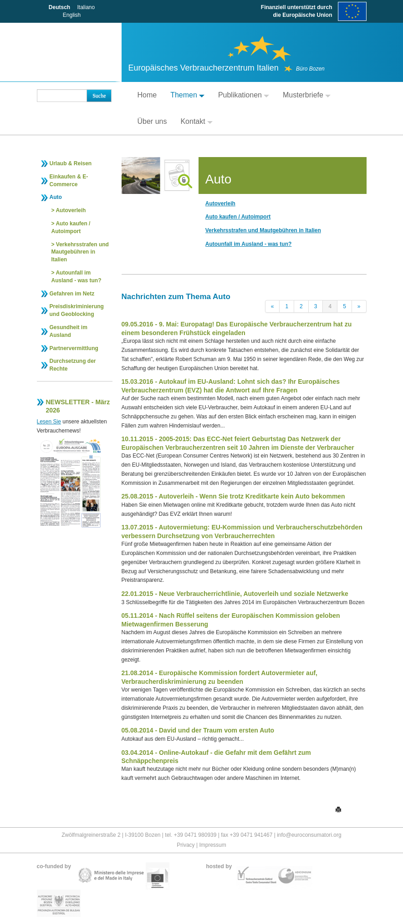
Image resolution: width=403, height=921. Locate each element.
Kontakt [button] (196, 121)
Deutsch (59, 7)
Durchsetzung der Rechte (73, 365)
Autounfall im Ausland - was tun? (76, 277)
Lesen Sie (49, 421)
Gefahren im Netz (72, 293)
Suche (99, 95)
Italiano (86, 7)
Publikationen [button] (243, 95)
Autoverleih (71, 210)
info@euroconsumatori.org (309, 835)
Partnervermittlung (74, 348)
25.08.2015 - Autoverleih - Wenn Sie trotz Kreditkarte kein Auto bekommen (233, 496)
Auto (56, 197)
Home (147, 95)
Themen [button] (187, 95)
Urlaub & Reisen (71, 163)
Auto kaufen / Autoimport (71, 227)
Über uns (152, 121)
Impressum (212, 845)
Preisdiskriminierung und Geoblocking (77, 310)
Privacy (185, 845)
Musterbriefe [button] (307, 95)
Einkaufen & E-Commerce (69, 180)
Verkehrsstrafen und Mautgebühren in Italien (80, 252)
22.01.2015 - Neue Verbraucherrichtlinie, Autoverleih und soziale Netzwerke (235, 593)
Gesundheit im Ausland (68, 331)
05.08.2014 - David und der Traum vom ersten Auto (198, 730)
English (72, 15)
